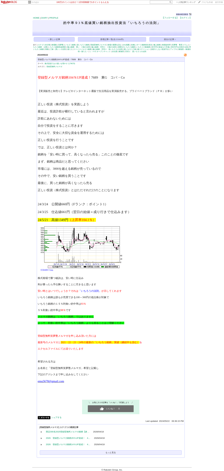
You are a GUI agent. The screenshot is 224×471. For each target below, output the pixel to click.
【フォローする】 (170, 18)
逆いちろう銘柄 (83, 45)
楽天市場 (219, 2)
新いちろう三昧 (130, 49)
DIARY (44, 18)
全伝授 (114, 51)
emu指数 (126, 45)
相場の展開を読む (115, 45)
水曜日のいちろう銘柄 (126, 47)
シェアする (56, 417)
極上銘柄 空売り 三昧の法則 (103, 47)
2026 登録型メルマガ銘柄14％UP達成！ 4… (68, 444)
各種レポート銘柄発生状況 (141, 45)
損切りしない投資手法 (160, 49)
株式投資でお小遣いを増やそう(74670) (60, 63)
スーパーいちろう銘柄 (82, 49)
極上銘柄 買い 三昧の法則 (78, 47)
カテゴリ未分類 (44, 45)
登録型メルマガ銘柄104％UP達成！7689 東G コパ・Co (65, 59)
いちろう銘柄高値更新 (57, 47)
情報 (47, 49)
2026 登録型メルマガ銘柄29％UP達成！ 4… (68, 438)
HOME (36, 18)
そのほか (35, 2)
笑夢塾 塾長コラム (180, 45)
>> (186, 2)
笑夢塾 (60, 45)
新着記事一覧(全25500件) (112, 39)
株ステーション (143, 49)
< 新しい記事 (54, 39)
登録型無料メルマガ (98, 45)
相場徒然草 (166, 45)
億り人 (70, 49)
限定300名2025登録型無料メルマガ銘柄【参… (67, 432)
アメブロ (173, 49)
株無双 (121, 51)
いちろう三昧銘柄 (143, 47)
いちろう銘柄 (70, 45)
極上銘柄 (157, 45)
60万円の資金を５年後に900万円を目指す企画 (170, 47)
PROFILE (53, 18)
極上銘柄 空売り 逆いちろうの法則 (107, 49)
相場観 (54, 45)
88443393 (182, 14)
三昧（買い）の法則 (58, 49)
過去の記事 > (170, 39)
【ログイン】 (185, 18)
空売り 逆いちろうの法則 (135, 51)
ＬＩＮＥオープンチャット (100, 51)
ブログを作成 (207, 2)
